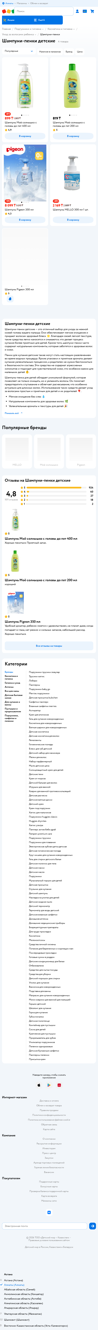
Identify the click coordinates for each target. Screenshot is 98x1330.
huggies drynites (37, 821)
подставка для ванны (40, 991)
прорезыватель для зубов (42, 1038)
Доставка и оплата (49, 1100)
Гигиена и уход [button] (12, 683)
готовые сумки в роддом (42, 957)
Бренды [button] (9, 672)
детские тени (36, 774)
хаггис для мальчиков (40, 812)
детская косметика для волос (44, 736)
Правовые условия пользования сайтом (49, 1240)
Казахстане (55, 1247)
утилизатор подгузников (42, 1042)
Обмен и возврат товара (49, 1105)
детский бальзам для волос (43, 782)
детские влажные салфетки (43, 914)
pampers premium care (40, 834)
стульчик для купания (40, 889)
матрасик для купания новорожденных (49, 995)
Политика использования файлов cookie (49, 1119)
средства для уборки (40, 974)
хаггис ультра (36, 825)
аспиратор (35, 710)
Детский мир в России (36, 1247)
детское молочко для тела (42, 863)
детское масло (37, 872)
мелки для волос (38, 757)
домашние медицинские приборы (47, 923)
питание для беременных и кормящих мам (51, 948)
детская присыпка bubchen (43, 697)
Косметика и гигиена (60, 29)
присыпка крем (37, 1059)
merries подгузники (39, 693)
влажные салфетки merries (43, 706)
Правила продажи (49, 1110)
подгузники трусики (40, 838)
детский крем (36, 804)
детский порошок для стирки (44, 978)
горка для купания (38, 1012)
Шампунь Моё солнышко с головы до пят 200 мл (41, 580)
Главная (6, 29)
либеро (33, 680)
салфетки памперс (38, 702)
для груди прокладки (40, 931)
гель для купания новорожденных (46, 719)
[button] (39, 20)
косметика (34, 936)
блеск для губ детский (40, 748)
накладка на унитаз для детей (44, 897)
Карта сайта (49, 1129)
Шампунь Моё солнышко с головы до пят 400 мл (41, 538)
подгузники (35, 876)
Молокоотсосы (37, 940)
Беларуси (68, 1247)
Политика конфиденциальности (49, 1115)
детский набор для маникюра (44, 753)
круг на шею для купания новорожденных (51, 855)
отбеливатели (36, 965)
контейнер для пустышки (42, 1025)
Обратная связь (49, 1124)
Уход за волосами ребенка (18, 34)
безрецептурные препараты (43, 927)
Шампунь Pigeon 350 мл (22, 621)
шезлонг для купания (40, 1008)
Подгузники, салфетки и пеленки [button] (11, 718)
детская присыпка (38, 885)
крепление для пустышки (42, 1033)
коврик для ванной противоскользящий (50, 791)
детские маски (37, 868)
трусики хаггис (37, 676)
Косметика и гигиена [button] (11, 677)
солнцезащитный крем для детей (46, 770)
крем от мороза (37, 778)
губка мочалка (36, 1016)
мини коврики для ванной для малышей (49, 999)
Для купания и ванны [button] (12, 703)
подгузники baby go (39, 689)
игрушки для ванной (39, 787)
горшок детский (37, 1004)
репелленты (35, 740)
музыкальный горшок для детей (45, 880)
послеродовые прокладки (43, 953)
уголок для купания (39, 982)
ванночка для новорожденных (45, 987)
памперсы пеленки (39, 1055)
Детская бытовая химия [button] (14, 696)
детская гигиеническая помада (45, 851)
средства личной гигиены (42, 944)
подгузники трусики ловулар (44, 672)
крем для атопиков (39, 714)
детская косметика (39, 731)
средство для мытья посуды (43, 970)
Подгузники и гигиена (28, 29)
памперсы (34, 685)
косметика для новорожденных (45, 723)
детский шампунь (38, 893)
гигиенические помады (41, 744)
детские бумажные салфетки (44, 1050)
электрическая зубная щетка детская (48, 846)
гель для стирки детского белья (45, 859)
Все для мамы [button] (12, 691)
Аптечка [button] (9, 687)
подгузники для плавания (42, 842)
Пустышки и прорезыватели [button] (13, 710)
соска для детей (37, 1029)
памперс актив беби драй (42, 829)
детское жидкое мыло (40, 902)
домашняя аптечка (38, 919)
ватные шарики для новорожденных (48, 727)
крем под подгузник (39, 808)
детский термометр (39, 906)
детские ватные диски (40, 799)
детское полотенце (39, 1021)
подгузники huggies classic (43, 816)
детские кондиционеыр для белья (46, 961)
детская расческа (38, 795)
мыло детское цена (39, 765)
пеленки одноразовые (41, 1046)
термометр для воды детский (44, 910)
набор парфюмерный (40, 761)
